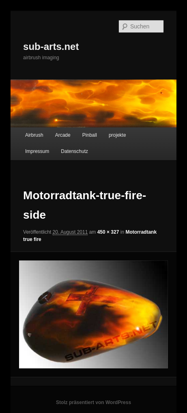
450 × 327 (108, 232)
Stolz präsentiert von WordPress (93, 402)
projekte (117, 135)
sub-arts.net (51, 46)
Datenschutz (74, 151)
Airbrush (34, 135)
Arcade (63, 135)
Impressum (37, 151)
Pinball (89, 135)
